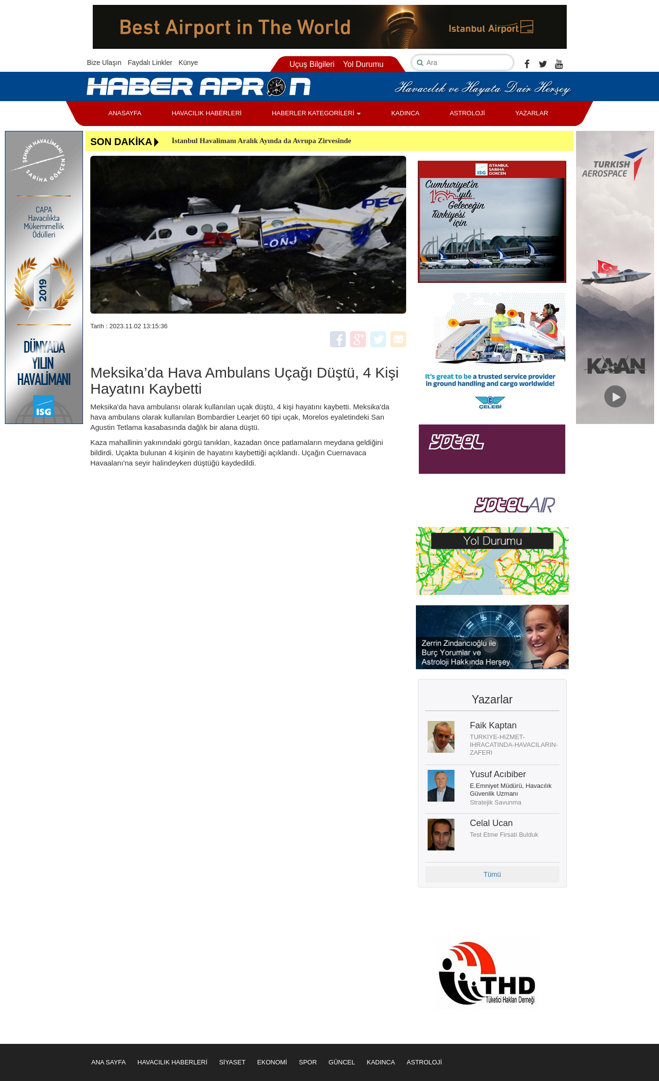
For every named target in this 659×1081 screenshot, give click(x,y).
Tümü (492, 874)
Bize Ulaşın (104, 62)
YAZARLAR (531, 113)
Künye (188, 62)
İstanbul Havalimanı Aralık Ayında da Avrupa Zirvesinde (261, 141)
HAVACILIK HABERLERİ (207, 113)
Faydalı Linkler (150, 62)
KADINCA (405, 113)
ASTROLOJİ (467, 113)
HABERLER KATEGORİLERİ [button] (316, 113)
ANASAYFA (125, 113)
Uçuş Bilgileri (311, 64)
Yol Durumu (363, 64)
